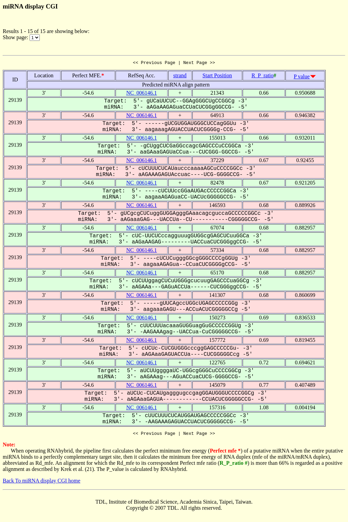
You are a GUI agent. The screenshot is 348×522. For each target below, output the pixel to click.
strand (180, 76)
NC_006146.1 (141, 94)
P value (302, 77)
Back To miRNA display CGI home (41, 483)
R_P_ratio (262, 76)
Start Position (217, 76)
